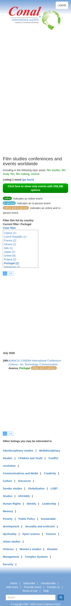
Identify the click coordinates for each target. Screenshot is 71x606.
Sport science (31, 534)
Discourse (24, 480)
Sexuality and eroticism (40, 526)
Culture (7, 480)
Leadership (49, 503)
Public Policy (27, 518)
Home (13, 583)
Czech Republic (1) (15, 236)
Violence (8, 549)
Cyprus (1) (10, 232)
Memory (8, 511)
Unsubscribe (48, 583)
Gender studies (12, 488)
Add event (12, 587)
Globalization (36, 488)
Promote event (32, 587)
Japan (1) (9, 251)
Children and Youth (30, 458)
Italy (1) (8, 248)
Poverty (7, 518)
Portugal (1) (11, 263)
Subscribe (29, 583)
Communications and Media (20, 473)
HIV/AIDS (24, 496)
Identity (31, 503)
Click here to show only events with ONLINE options (35, 188)
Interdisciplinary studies (18, 450)
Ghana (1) (10, 244)
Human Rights (12, 503)
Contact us (53, 587)
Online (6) (10, 255)
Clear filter (9, 227)
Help (46, 590)
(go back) (28, 179)
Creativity (50, 473)
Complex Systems (36, 556)
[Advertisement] (18, 98)
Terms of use (29, 590)
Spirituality (9, 534)
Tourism (51, 534)
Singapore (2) (12, 267)
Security (8, 564)
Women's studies (30, 549)
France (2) (10, 240)
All (10, 273)
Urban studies (11, 541)
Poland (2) (10, 259)
